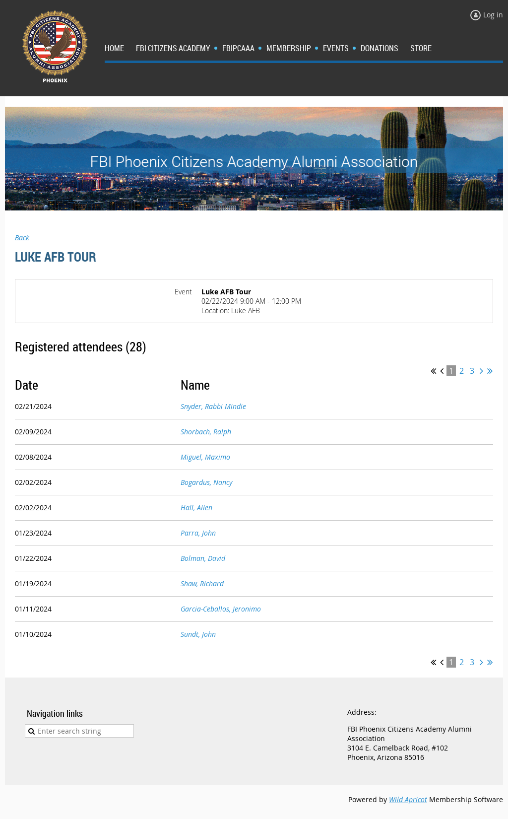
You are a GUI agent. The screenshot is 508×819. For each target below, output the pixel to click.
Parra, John (198, 533)
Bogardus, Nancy (206, 482)
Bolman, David (203, 558)
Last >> (490, 371)
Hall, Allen (196, 507)
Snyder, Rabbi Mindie (213, 406)
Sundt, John (198, 634)
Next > (481, 371)
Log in (493, 14)
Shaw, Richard (202, 583)
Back (22, 237)
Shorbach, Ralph (206, 431)
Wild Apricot (408, 799)
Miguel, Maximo (205, 457)
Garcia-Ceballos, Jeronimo (221, 609)
